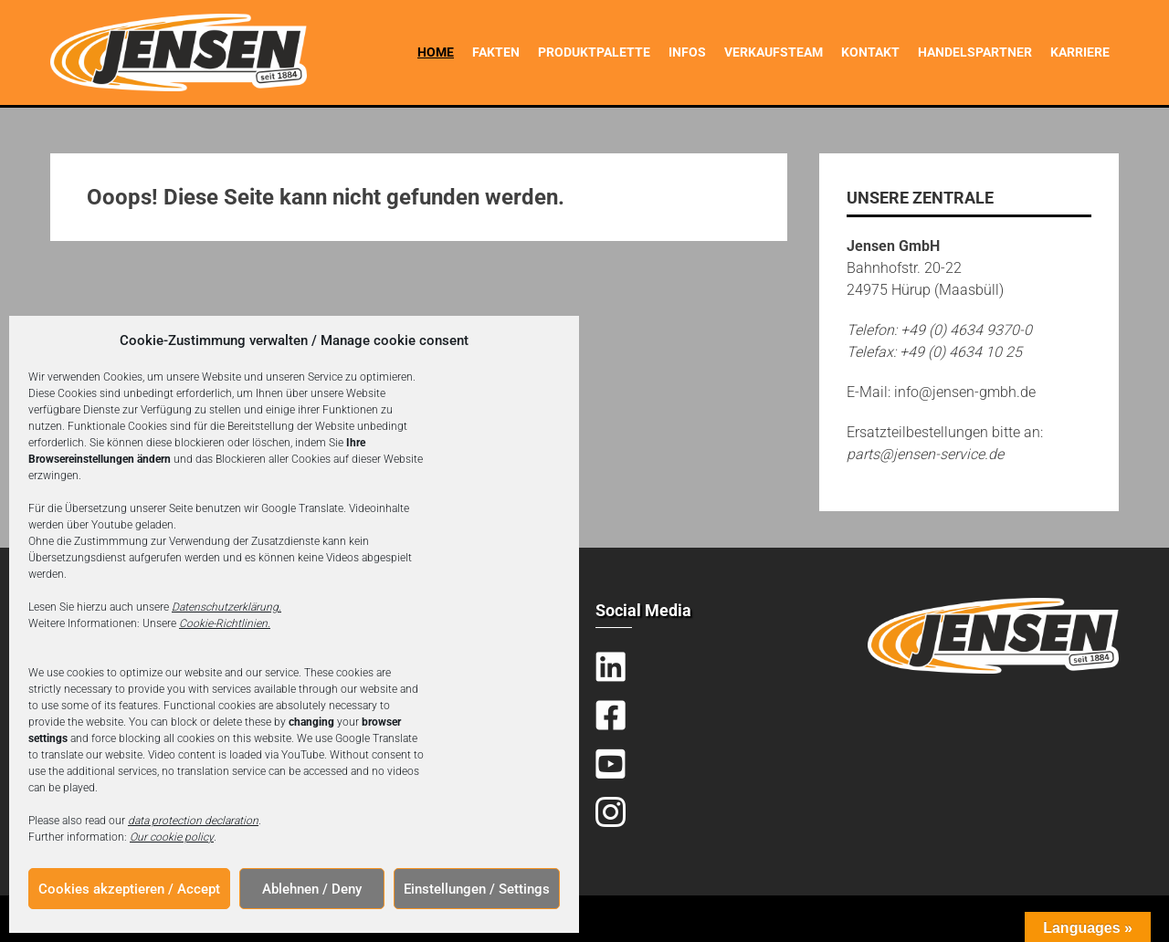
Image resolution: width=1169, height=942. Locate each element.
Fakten (496, 52)
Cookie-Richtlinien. (224, 623)
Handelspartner (975, 52)
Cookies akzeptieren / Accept (129, 889)
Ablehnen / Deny (312, 889)
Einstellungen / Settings (477, 889)
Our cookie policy (172, 837)
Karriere (1080, 52)
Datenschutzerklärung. (226, 607)
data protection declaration (193, 820)
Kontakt (870, 52)
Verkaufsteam (773, 52)
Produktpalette (594, 52)
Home (435, 52)
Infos (687, 52)
